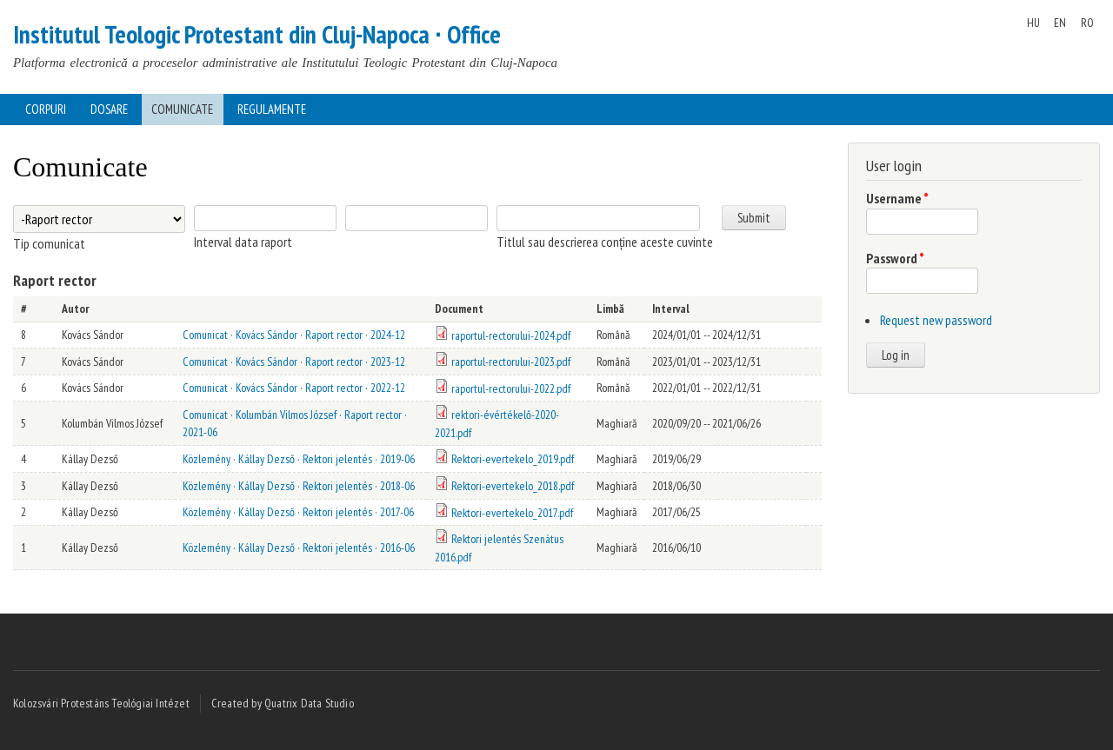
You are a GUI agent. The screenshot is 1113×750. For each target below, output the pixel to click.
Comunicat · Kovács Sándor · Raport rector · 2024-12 (294, 334)
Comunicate (182, 109)
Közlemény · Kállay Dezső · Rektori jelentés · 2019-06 (299, 459)
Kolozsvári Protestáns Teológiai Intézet (101, 703)
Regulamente (271, 109)
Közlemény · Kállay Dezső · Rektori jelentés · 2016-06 (299, 547)
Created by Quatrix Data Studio (282, 703)
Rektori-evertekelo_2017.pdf (512, 513)
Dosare (109, 109)
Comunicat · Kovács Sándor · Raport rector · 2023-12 (294, 361)
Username (897, 198)
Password (895, 258)
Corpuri (45, 109)
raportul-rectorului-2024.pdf (510, 335)
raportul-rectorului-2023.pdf (510, 361)
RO (1087, 22)
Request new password (936, 320)
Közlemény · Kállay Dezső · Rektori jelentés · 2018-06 (299, 486)
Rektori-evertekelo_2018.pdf (512, 486)
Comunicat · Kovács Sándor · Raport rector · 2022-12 (294, 387)
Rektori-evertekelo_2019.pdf (512, 459)
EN (1060, 22)
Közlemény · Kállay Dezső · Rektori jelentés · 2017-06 (298, 512)
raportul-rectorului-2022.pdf (510, 388)
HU (1033, 22)
